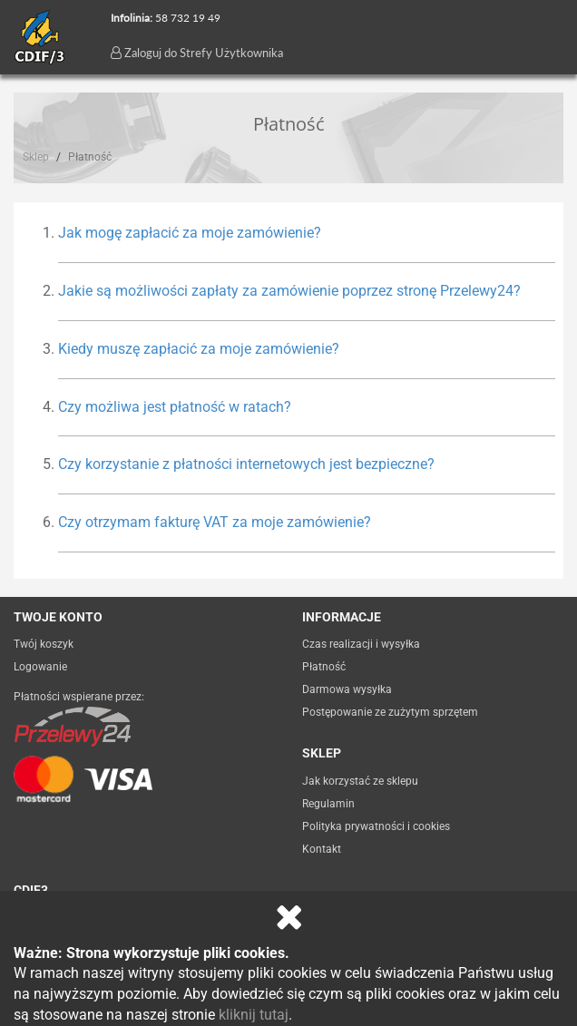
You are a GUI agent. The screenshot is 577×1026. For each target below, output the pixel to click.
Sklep (36, 157)
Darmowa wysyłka (347, 689)
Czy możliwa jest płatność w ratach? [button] (174, 406)
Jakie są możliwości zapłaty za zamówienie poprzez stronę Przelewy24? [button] (289, 290)
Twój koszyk (43, 644)
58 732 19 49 (187, 17)
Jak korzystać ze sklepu (360, 781)
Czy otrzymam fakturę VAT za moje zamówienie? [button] (214, 522)
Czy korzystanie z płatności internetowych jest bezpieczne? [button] (246, 464)
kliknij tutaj (253, 1014)
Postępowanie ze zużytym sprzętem (390, 712)
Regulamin (328, 803)
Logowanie (40, 666)
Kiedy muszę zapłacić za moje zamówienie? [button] (198, 348)
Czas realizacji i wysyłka (361, 644)
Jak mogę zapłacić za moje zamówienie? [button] (189, 232)
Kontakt (321, 849)
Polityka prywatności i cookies (376, 826)
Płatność (324, 666)
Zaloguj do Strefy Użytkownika (197, 52)
